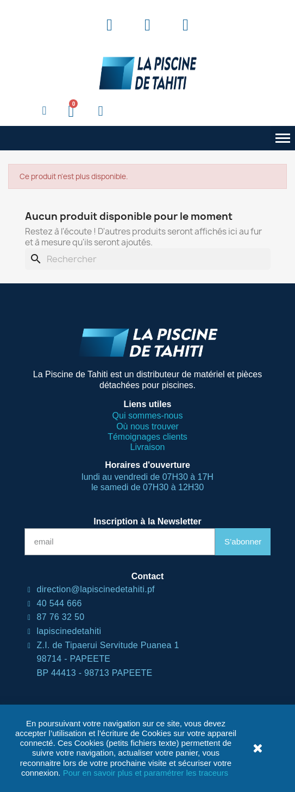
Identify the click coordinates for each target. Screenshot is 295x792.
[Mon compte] (100, 111)
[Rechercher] (148, 259)
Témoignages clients (147, 436)
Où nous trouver (147, 426)
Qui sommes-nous (147, 415)
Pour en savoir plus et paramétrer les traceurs (145, 772)
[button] (44, 111)
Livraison (147, 447)
